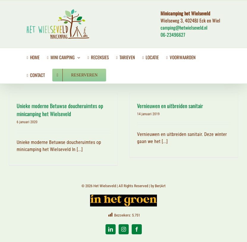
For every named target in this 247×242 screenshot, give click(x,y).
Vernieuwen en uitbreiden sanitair (170, 106)
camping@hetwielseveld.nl (184, 27)
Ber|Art (160, 186)
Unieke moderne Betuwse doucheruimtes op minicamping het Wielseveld (60, 110)
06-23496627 (173, 34)
